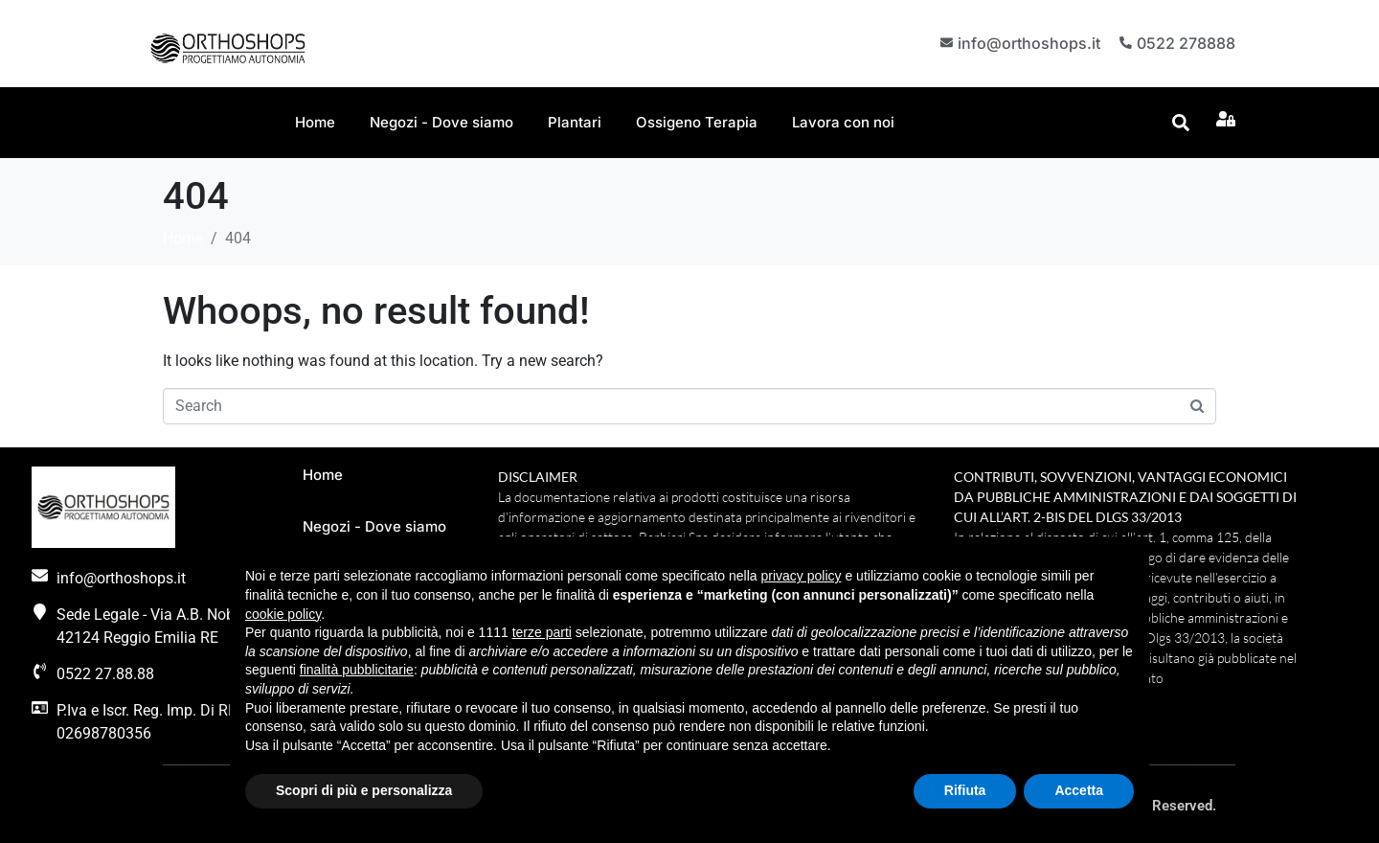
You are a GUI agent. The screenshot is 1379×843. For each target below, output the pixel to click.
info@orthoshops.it (1026, 42)
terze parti (542, 632)
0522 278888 (1186, 42)
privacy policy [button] (801, 575)
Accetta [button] (1078, 790)
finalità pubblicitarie (357, 669)
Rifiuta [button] (965, 790)
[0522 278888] (1124, 43)
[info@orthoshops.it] (942, 43)
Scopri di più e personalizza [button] (364, 790)
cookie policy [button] (283, 614)
